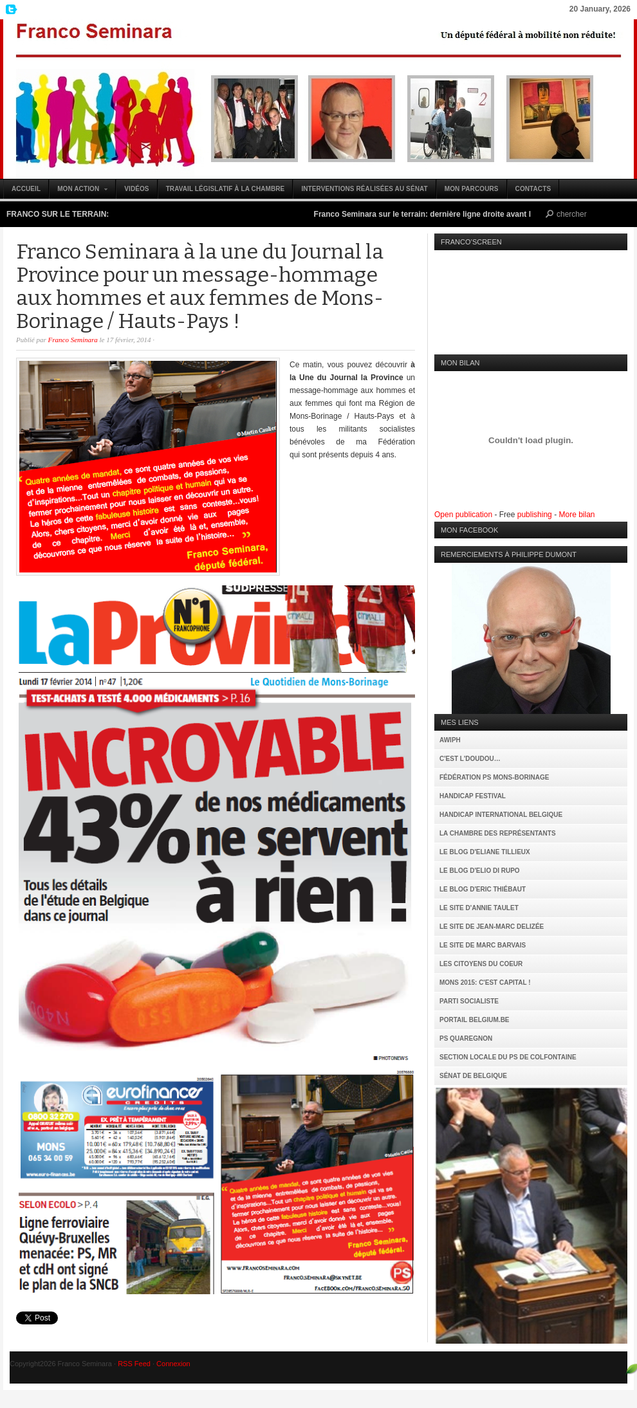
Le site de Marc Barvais (482, 945)
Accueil (26, 188)
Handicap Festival (472, 796)
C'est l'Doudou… (470, 758)
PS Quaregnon (465, 1038)
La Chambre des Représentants (497, 833)
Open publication (463, 514)
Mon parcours (472, 188)
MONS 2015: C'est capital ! (484, 982)
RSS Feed (134, 1363)
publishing (534, 514)
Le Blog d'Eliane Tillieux (484, 851)
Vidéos (136, 188)
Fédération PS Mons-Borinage (494, 777)
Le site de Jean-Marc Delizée (491, 926)
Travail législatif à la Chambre (225, 188)
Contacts (533, 188)
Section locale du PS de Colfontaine (508, 1057)
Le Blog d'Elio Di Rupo (479, 870)
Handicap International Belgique (500, 814)
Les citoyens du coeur (480, 963)
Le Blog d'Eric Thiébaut (482, 889)
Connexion (173, 1363)
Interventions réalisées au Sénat (364, 188)
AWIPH (450, 740)
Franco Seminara (318, 99)
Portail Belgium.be (474, 1019)
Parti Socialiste (469, 1001)
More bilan (577, 514)
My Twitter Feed (9, 9)
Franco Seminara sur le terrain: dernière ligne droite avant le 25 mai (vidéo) (455, 214)
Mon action (79, 192)
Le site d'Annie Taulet (479, 907)
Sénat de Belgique (473, 1075)
